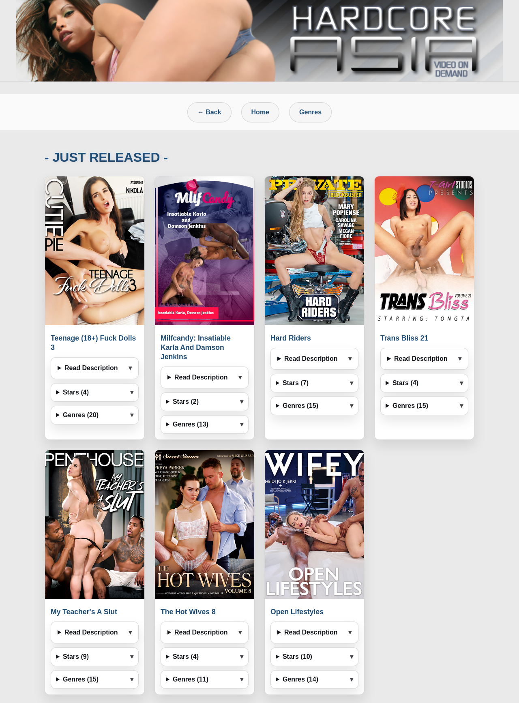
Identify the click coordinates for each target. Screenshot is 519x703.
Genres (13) (190, 424)
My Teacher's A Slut (84, 612)
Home (260, 112)
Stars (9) (76, 656)
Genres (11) (190, 679)
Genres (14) (300, 679)
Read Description (91, 367)
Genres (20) (81, 415)
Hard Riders (290, 338)
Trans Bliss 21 (404, 338)
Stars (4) (76, 392)
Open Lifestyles (297, 612)
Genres (310, 112)
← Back (209, 112)
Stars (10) (297, 656)
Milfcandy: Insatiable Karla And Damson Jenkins (196, 347)
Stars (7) (296, 382)
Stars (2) (186, 401)
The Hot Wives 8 (188, 612)
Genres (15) (300, 405)
